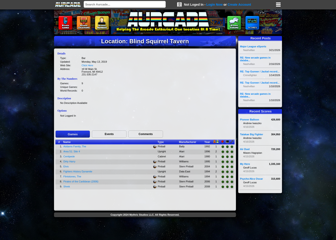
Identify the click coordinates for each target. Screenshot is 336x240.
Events (109, 134)
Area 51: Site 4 (71, 151)
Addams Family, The (74, 146)
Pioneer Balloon (249, 119)
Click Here (87, 65)
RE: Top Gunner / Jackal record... (259, 71)
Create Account (239, 4)
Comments (146, 134)
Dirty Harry (69, 161)
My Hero (245, 164)
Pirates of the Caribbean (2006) (80, 181)
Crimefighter (250, 75)
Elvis (66, 166)
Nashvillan (249, 50)
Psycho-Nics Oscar (251, 178)
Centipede (69, 156)
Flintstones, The (72, 176)
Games (73, 134)
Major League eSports (253, 46)
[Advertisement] (145, 229)
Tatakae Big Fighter (251, 134)
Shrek (66, 186)
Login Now (214, 4)
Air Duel (245, 149)
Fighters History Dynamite (77, 171)
